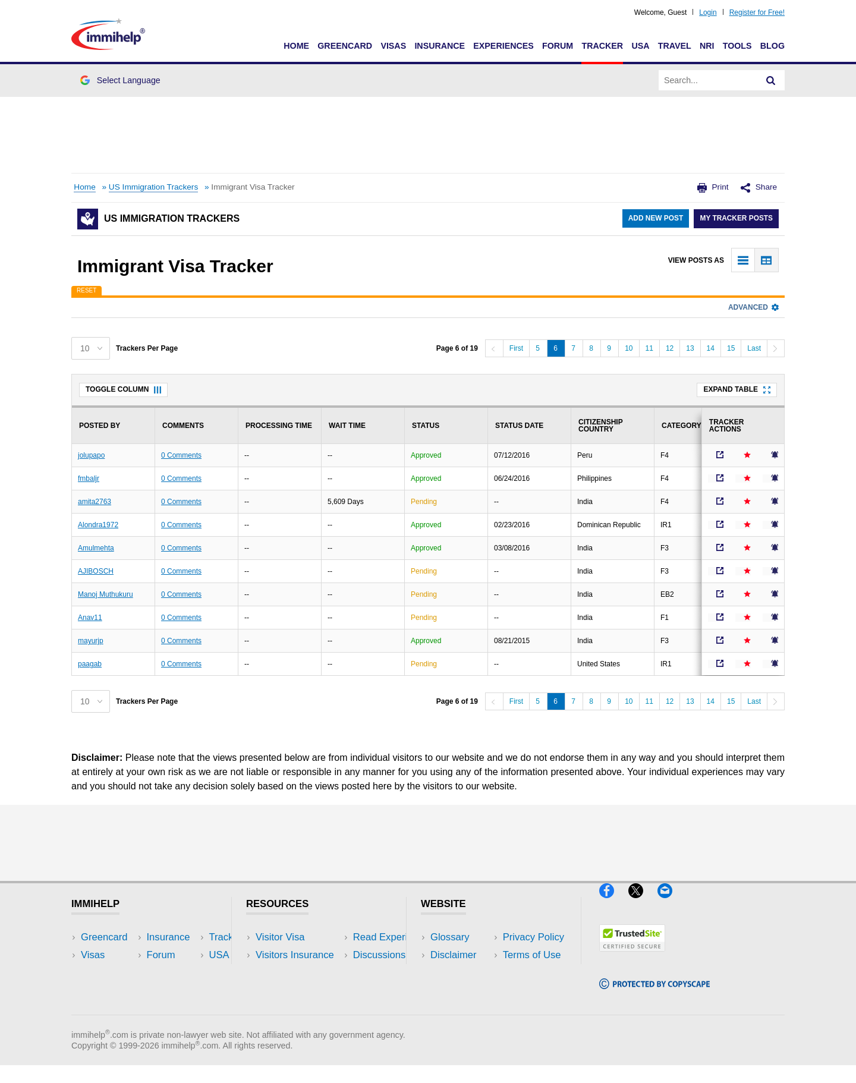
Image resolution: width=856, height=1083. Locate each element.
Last (754, 348)
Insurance (439, 46)
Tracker (602, 46)
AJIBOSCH (96, 571)
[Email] (670, 903)
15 (731, 348)
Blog (772, 46)
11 (649, 348)
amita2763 (94, 502)
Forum (557, 46)
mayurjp (90, 641)
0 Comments (181, 455)
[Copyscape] (654, 993)
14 (711, 348)
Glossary (450, 937)
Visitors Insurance (295, 955)
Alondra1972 (98, 525)
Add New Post (654, 219)
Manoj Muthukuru (105, 594)
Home (296, 46)
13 (690, 348)
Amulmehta (96, 548)
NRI (707, 46)
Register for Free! (757, 12)
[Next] (776, 348)
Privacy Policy (461, 972)
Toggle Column (123, 389)
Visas (393, 46)
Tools (737, 46)
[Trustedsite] (632, 956)
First (516, 348)
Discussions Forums (300, 990)
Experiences (503, 46)
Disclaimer (453, 955)
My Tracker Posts (736, 219)
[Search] (771, 80)
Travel (674, 46)
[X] (642, 903)
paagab (90, 664)
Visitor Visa (280, 937)
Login (707, 12)
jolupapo (91, 455)
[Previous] (494, 348)
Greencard (344, 46)
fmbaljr (88, 478)
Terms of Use (459, 990)
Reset (86, 290)
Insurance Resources (302, 1008)
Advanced (753, 307)
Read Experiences (296, 972)
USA (640, 46)
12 (670, 348)
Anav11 (90, 617)
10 (628, 348)
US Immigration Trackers (153, 186)
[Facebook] (613, 903)
